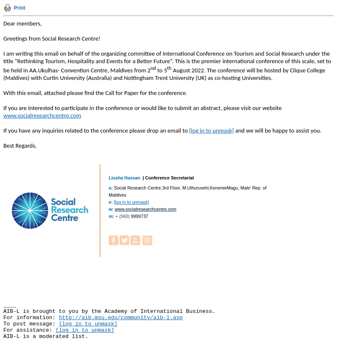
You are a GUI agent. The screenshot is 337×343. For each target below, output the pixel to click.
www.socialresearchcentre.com (42, 115)
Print (19, 8)
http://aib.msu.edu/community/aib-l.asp (121, 318)
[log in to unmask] (211, 130)
